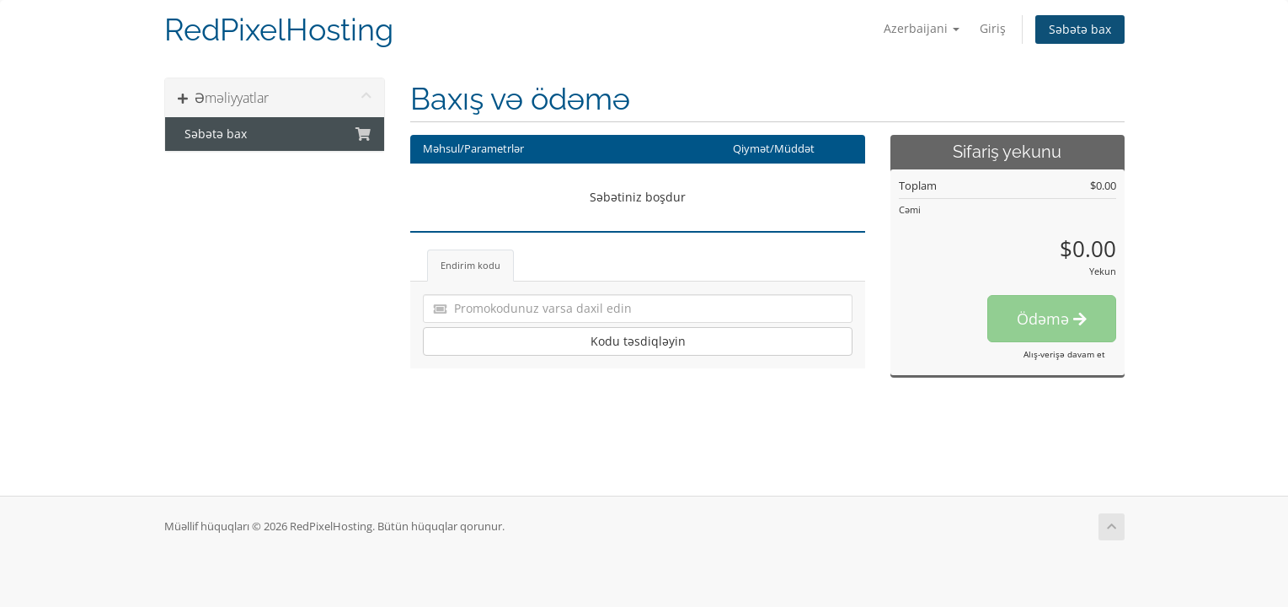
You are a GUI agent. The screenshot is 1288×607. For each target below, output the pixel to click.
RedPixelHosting (278, 30)
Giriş (993, 28)
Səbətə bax (1080, 29)
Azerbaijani (921, 28)
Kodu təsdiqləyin (638, 341)
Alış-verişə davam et (1064, 354)
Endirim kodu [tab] (470, 265)
